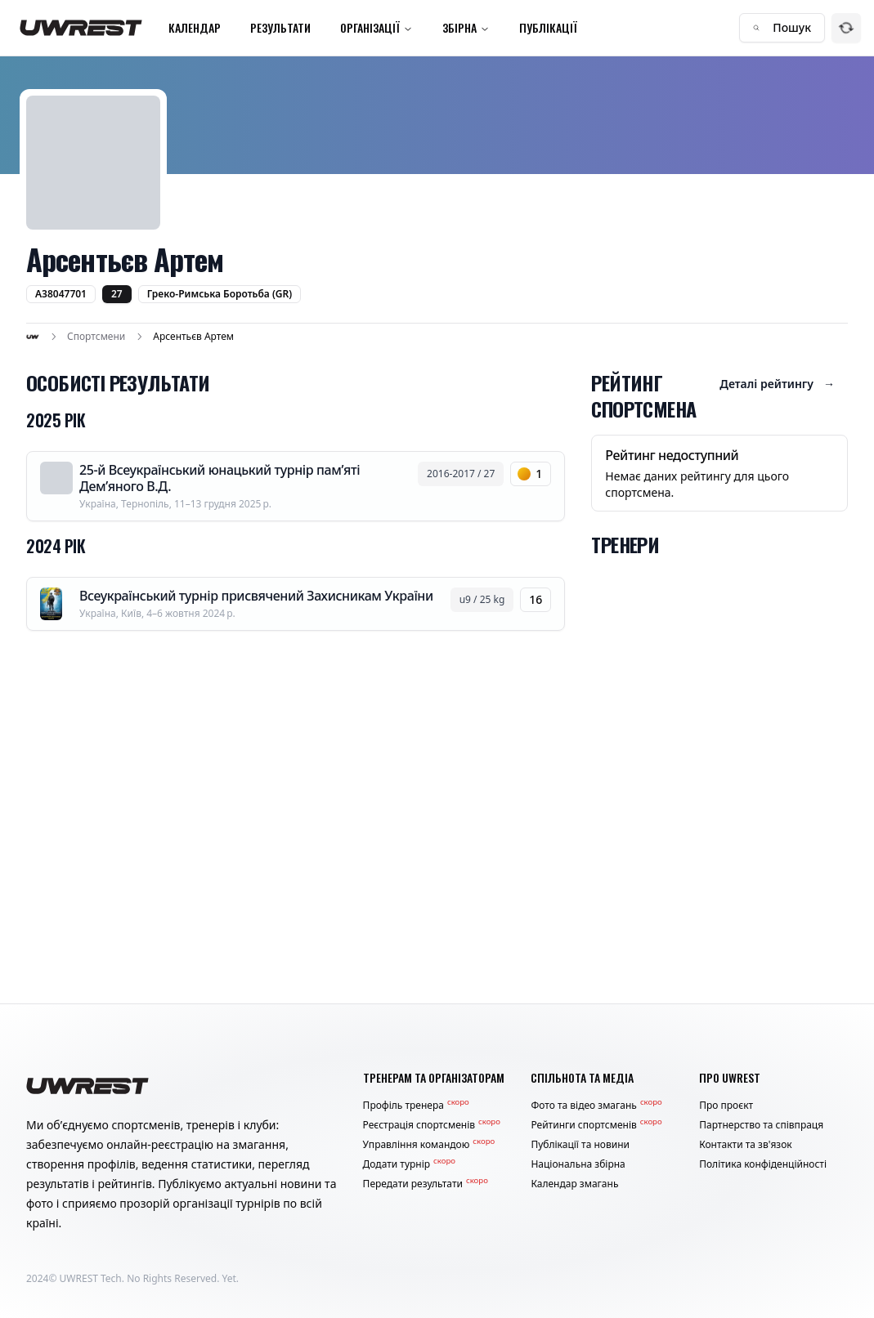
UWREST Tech (91, 1278)
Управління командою (429, 1144)
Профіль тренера (416, 1105)
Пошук (782, 27)
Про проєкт (726, 1105)
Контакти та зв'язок (745, 1144)
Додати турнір (409, 1164)
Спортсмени (96, 336)
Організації (376, 27)
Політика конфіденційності (763, 1164)
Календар (194, 27)
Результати (280, 27)
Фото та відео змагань (596, 1105)
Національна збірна (578, 1164)
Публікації (548, 27)
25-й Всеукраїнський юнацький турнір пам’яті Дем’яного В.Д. (219, 478)
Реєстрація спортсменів (431, 1125)
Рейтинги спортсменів (596, 1125)
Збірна (466, 27)
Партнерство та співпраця (761, 1125)
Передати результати (425, 1184)
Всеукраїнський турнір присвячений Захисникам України (256, 596)
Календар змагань (574, 1184)
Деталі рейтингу (777, 384)
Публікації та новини (580, 1144)
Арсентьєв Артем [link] (193, 336)
